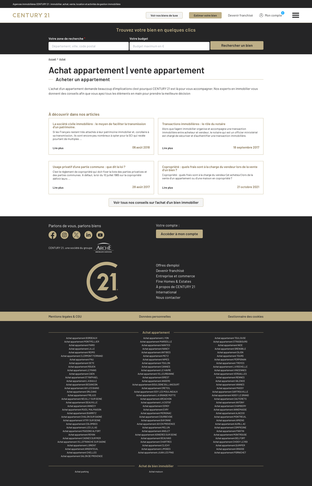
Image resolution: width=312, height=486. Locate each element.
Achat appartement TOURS (230, 355)
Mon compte (270, 15)
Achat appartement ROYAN (81, 434)
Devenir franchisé (240, 15)
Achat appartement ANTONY (230, 402)
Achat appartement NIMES (156, 359)
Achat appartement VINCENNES (230, 370)
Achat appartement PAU (82, 359)
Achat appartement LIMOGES (156, 448)
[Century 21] (31, 15)
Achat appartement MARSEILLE (156, 341)
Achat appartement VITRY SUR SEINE (81, 420)
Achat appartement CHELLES (82, 452)
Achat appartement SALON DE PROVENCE (82, 456)
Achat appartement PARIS (82, 345)
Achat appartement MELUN (156, 427)
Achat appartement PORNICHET (230, 452)
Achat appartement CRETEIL (156, 388)
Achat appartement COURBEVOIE (156, 416)
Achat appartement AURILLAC (230, 423)
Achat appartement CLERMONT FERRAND (82, 355)
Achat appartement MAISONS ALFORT (82, 431)
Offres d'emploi (167, 265)
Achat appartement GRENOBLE (230, 348)
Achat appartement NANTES (156, 345)
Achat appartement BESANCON (82, 384)
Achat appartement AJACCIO (230, 413)
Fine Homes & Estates (173, 281)
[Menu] (295, 15)
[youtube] (100, 235)
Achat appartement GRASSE (230, 448)
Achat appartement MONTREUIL (230, 416)
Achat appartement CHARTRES (156, 441)
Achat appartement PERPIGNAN (230, 359)
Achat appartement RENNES (230, 377)
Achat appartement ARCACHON (156, 398)
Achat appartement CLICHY (156, 445)
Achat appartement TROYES (230, 363)
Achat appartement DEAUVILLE (82, 402)
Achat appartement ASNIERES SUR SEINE (156, 434)
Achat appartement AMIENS (230, 420)
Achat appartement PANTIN (230, 431)
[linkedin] (88, 235)
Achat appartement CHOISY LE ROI (230, 441)
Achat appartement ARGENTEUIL (81, 448)
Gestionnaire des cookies (245, 316)
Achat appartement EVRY (156, 409)
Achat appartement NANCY (156, 348)
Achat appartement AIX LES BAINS (81, 388)
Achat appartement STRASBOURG (230, 341)
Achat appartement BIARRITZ (82, 413)
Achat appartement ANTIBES (156, 352)
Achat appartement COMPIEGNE (230, 427)
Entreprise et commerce (175, 276)
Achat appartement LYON (156, 338)
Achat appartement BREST (155, 377)
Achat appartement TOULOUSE (230, 338)
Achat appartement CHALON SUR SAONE (81, 416)
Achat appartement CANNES (156, 366)
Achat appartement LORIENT (81, 445)
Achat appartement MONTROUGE (230, 434)
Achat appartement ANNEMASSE (230, 409)
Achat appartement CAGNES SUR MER (82, 438)
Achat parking (82, 471)
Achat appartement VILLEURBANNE (156, 373)
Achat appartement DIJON (230, 352)
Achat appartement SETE (81, 363)
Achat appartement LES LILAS (81, 427)
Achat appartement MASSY (230, 388)
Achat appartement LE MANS (81, 370)
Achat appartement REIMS (82, 352)
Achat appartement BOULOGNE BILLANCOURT (155, 384)
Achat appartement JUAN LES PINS (156, 452)
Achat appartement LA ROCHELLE (230, 366)
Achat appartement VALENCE (230, 380)
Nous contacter (168, 297)
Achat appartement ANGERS (156, 380)
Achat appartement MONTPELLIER (81, 341)
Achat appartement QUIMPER (230, 445)
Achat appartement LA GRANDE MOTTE (156, 395)
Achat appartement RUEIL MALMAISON (81, 409)
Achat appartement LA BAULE (81, 380)
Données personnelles (155, 316)
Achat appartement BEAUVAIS (156, 438)
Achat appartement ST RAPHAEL (81, 377)
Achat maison (156, 471)
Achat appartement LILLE (82, 348)
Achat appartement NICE (230, 345)
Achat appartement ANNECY (81, 406)
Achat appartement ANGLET (156, 431)
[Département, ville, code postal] (89, 46)
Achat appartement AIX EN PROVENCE (156, 423)
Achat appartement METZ (156, 355)
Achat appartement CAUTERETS (230, 398)
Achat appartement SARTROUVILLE (230, 391)
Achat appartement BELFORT (230, 438)
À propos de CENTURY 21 (175, 286)
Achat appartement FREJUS (82, 395)
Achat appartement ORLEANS (82, 391)
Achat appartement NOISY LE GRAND (230, 395)
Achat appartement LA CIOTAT (156, 402)
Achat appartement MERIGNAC (156, 413)
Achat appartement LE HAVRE (156, 370)
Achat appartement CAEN (82, 373)
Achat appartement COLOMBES (82, 423)
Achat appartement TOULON (156, 363)
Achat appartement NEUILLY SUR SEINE (81, 398)
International (166, 292)
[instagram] (64, 235)
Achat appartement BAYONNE (156, 420)
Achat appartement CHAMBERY (230, 406)
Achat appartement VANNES (230, 384)
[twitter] (76, 235)
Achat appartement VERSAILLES (230, 373)
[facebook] (53, 235)
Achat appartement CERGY (156, 406)
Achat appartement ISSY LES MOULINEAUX (156, 391)
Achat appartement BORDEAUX (81, 338)
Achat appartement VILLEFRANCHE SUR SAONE (82, 441)
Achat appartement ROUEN (81, 366)
